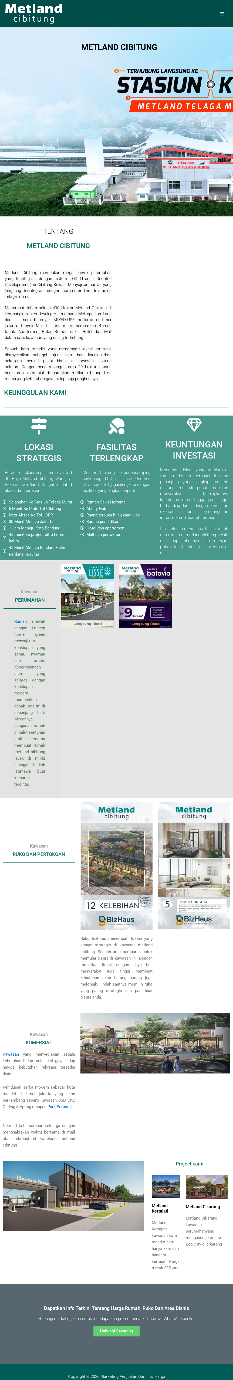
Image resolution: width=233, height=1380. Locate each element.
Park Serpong (60, 1106)
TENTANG (58, 231)
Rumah (20, 621)
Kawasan (11, 1054)
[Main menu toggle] (222, 13)
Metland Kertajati (160, 1208)
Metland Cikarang (203, 1206)
